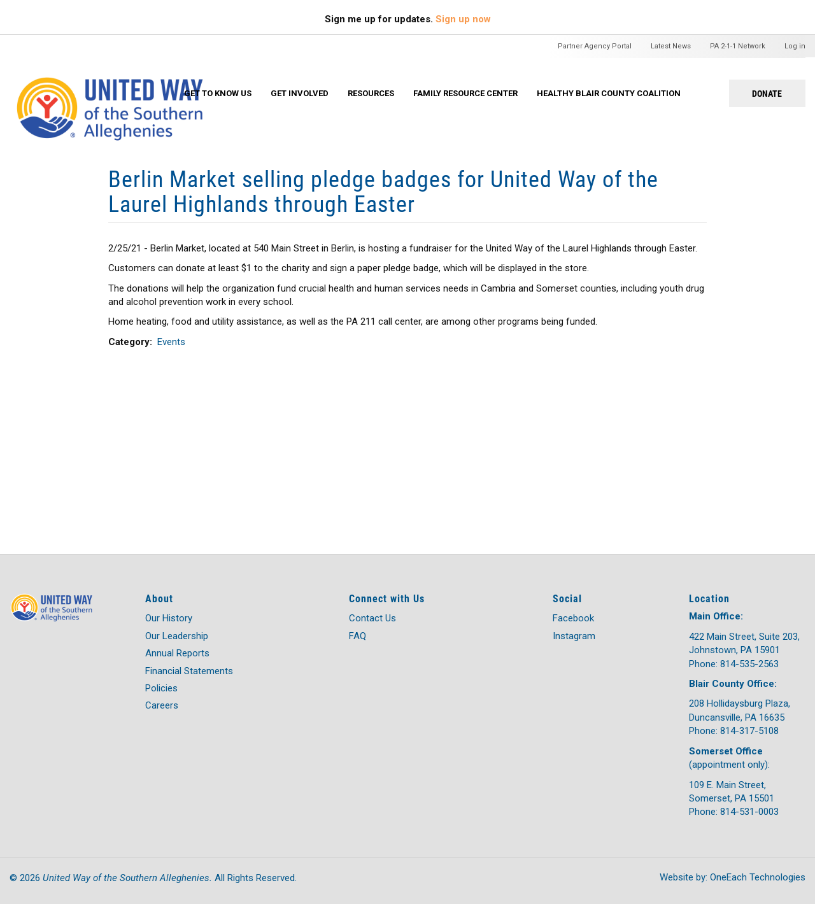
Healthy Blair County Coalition (609, 93)
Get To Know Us (218, 93)
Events (171, 342)
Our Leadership (176, 636)
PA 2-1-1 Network (737, 46)
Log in (794, 46)
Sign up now (463, 19)
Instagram (574, 636)
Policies (161, 688)
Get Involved (300, 93)
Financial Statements (189, 671)
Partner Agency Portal (595, 46)
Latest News (671, 46)
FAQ (357, 636)
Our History (168, 618)
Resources (371, 93)
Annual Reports (177, 653)
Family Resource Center (465, 93)
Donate (767, 93)
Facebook (573, 618)
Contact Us (372, 618)
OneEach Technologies (757, 877)
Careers (161, 705)
